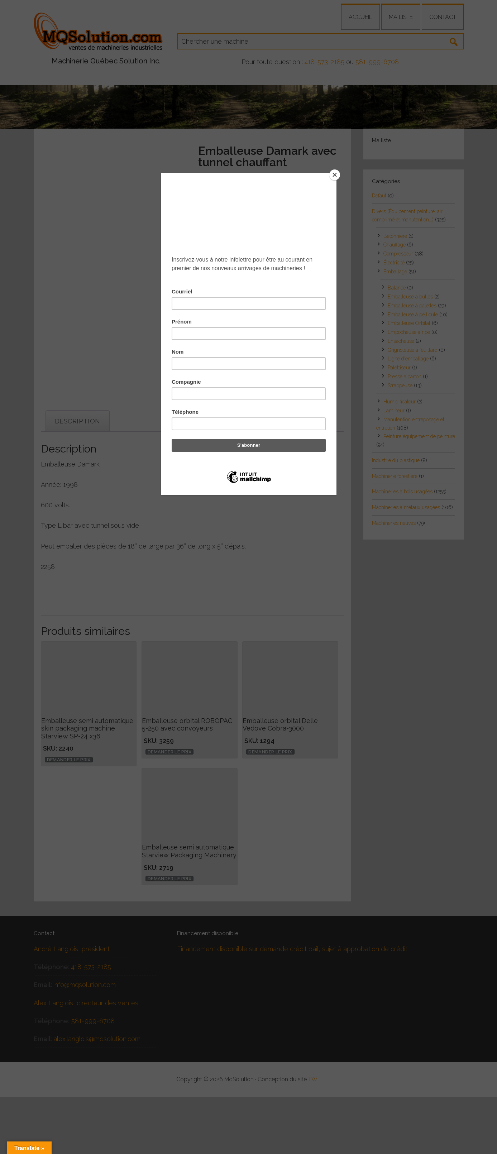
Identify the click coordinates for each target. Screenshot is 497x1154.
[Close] (334, 174)
